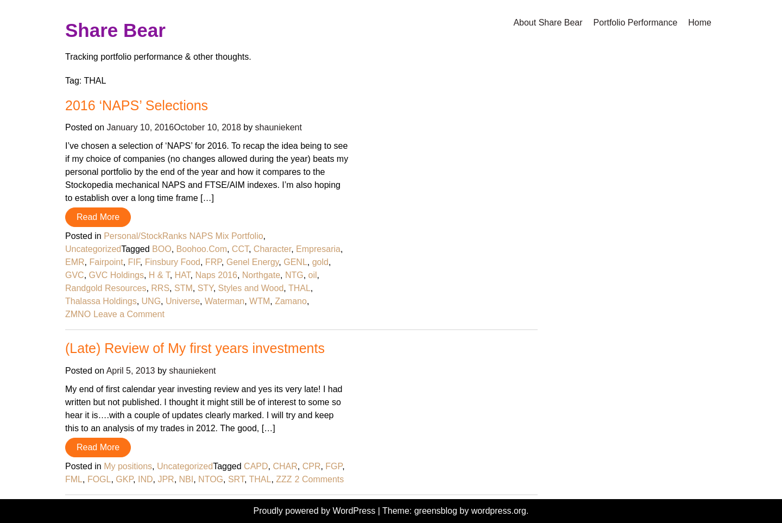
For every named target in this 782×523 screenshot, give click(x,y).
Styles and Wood (251, 288)
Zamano (291, 301)
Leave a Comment (129, 314)
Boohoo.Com (201, 249)
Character (272, 249)
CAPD (256, 466)
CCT (240, 249)
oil (312, 275)
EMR (75, 262)
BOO (162, 249)
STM (183, 288)
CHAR (285, 466)
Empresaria (318, 249)
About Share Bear (547, 22)
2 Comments (319, 479)
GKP (124, 479)
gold (320, 262)
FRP (213, 262)
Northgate (261, 275)
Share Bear (115, 30)
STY (205, 288)
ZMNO (78, 314)
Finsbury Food (172, 262)
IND (145, 479)
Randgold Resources (105, 288)
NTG (294, 275)
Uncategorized (93, 249)
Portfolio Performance (636, 22)
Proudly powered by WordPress (316, 510)
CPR (311, 466)
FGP (333, 466)
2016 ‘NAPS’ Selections (136, 105)
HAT (183, 275)
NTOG (210, 479)
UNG (151, 301)
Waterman (224, 301)
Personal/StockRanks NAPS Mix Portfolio (183, 236)
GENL (295, 262)
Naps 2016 (216, 275)
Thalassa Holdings (101, 301)
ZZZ (284, 479)
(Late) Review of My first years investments (195, 348)
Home (699, 22)
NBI (186, 479)
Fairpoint (106, 262)
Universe (183, 301)
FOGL (99, 479)
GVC (74, 275)
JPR (165, 479)
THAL (299, 288)
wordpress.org (498, 510)
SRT (236, 479)
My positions (128, 466)
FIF (134, 262)
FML (74, 479)
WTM (259, 301)
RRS (160, 288)
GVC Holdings (116, 275)
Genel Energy (252, 262)
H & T (159, 275)
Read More (98, 217)
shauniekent (278, 127)
